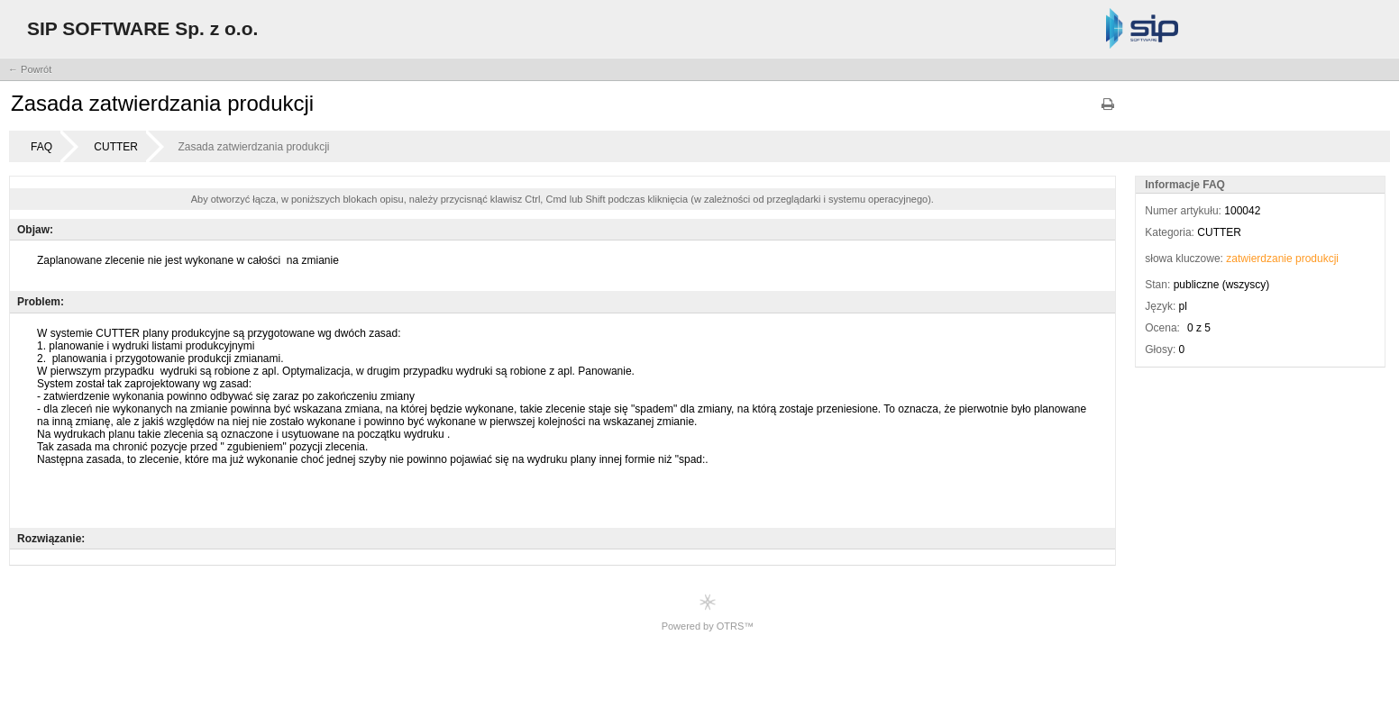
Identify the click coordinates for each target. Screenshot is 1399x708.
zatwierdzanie (1259, 258)
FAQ (41, 147)
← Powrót (29, 69)
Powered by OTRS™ (708, 612)
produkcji (1317, 258)
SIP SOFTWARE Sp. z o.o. (142, 28)
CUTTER (116, 147)
